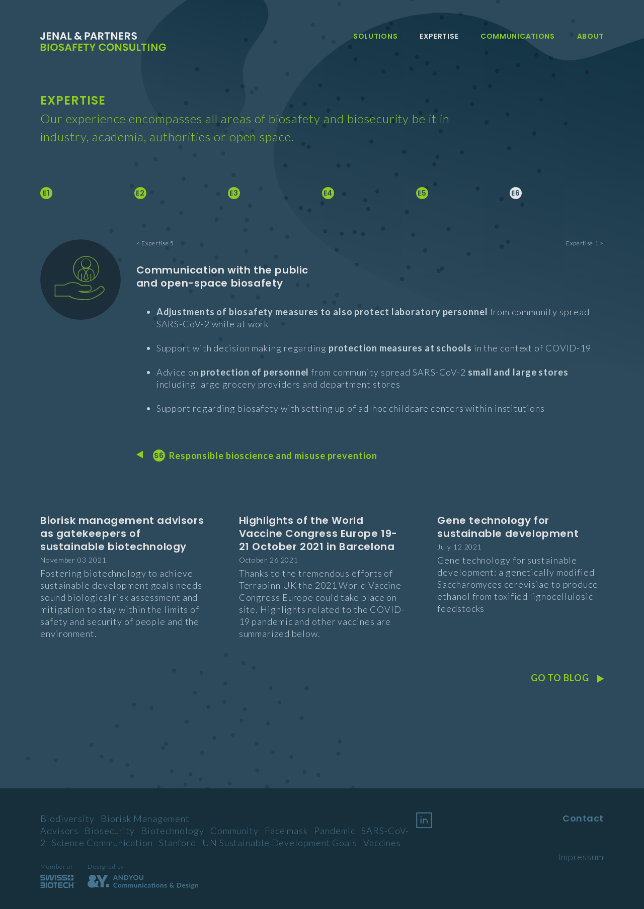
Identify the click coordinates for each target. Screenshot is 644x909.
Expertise (439, 36)
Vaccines (382, 842)
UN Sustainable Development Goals (279, 842)
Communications (517, 36)
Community (234, 830)
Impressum (581, 856)
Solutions (375, 36)
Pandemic (334, 830)
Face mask (286, 830)
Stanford (177, 842)
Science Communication (102, 842)
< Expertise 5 (155, 243)
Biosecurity (110, 830)
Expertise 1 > (585, 243)
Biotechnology (172, 830)
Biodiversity (67, 818)
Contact (583, 818)
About (590, 36)
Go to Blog (567, 677)
